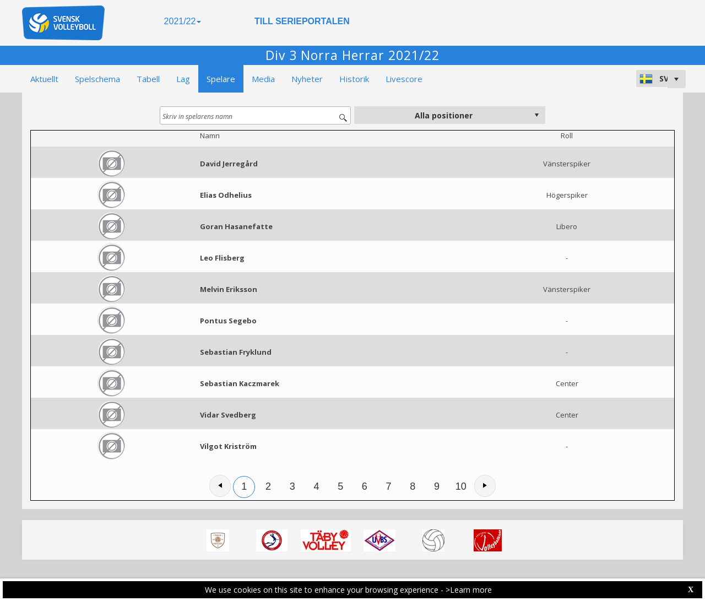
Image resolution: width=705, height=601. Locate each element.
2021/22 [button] (183, 21)
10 (461, 486)
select (536, 115)
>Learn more (469, 589)
